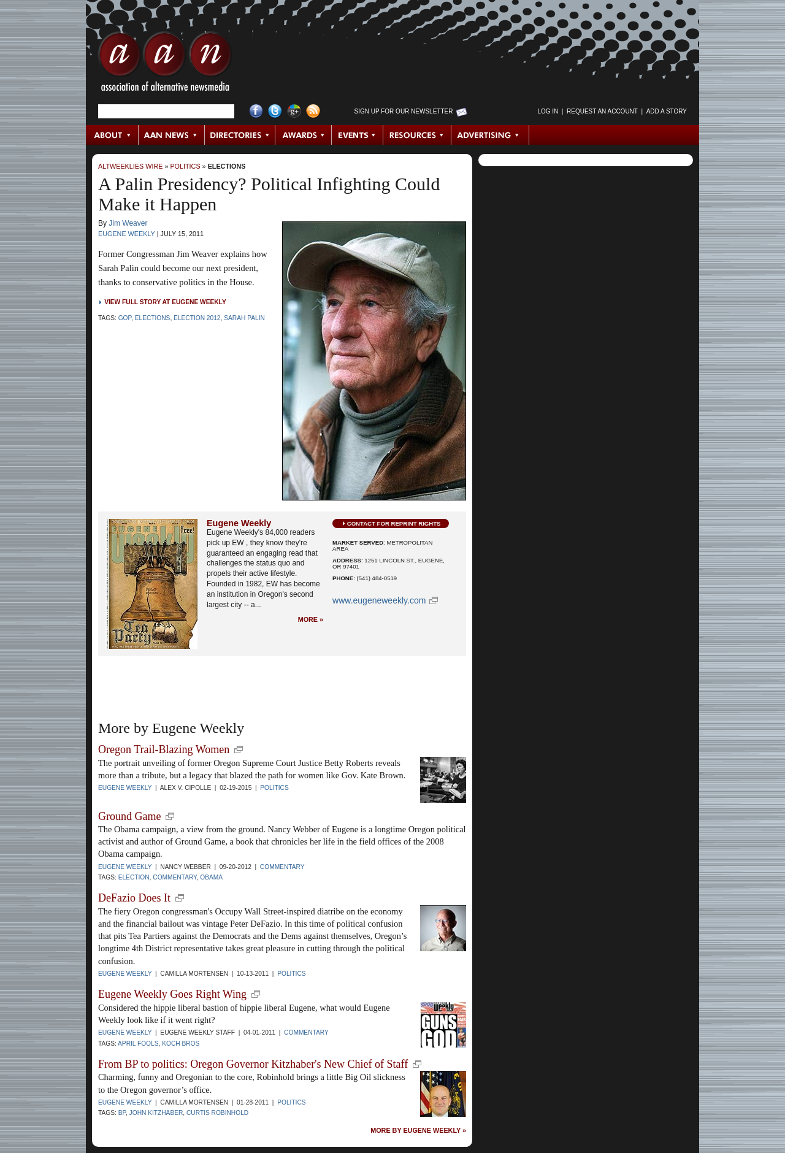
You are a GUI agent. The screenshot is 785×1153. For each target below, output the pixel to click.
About (112, 135)
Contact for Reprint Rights (394, 523)
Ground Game (129, 816)
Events (357, 135)
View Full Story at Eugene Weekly (165, 302)
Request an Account (602, 111)
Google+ (294, 111)
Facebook (256, 111)
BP (122, 1112)
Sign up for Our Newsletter (403, 111)
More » (310, 619)
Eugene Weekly (126, 233)
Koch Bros (180, 1043)
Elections (227, 166)
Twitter (275, 111)
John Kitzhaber (156, 1112)
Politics (185, 166)
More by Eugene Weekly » (418, 1130)
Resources (417, 135)
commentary (174, 877)
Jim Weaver (128, 223)
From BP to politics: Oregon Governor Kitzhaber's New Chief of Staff (253, 1064)
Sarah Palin (244, 318)
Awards (303, 135)
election (134, 877)
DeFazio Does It (134, 898)
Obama (211, 877)
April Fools (138, 1043)
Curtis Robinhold (217, 1112)
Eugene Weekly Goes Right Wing (172, 994)
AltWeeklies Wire (130, 166)
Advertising (490, 135)
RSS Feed (313, 111)
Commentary (282, 867)
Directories (240, 135)
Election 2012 (197, 318)
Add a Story (666, 111)
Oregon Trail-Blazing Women (163, 749)
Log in (547, 111)
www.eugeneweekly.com (379, 600)
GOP (124, 318)
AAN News (172, 135)
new (238, 749)
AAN (165, 64)
